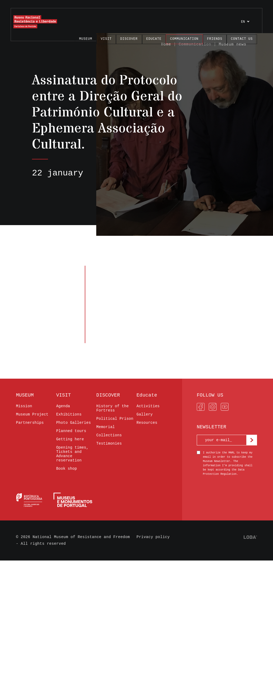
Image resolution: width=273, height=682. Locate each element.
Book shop (66, 469)
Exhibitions (69, 414)
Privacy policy (153, 537)
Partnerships (30, 423)
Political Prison (114, 419)
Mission (24, 406)
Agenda (63, 406)
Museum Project (32, 414)
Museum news (232, 44)
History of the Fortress (112, 408)
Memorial (105, 427)
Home (166, 44)
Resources (146, 423)
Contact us (242, 39)
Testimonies (109, 443)
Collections (109, 435)
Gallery (144, 414)
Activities (148, 406)
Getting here (70, 439)
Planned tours (71, 431)
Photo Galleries (73, 423)
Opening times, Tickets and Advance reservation (72, 453)
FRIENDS (214, 39)
